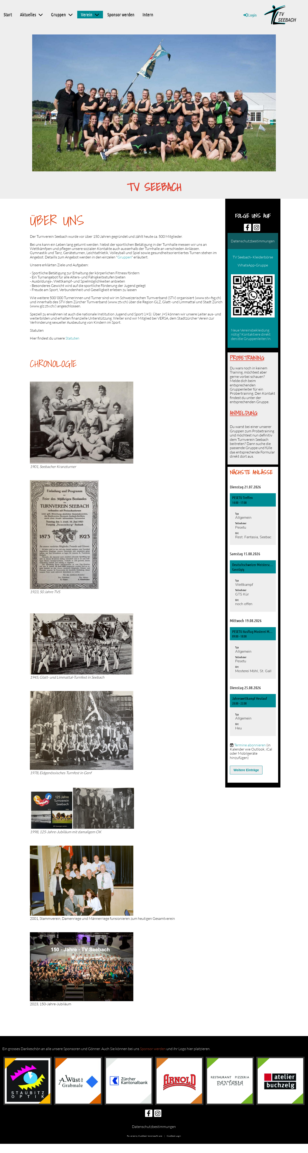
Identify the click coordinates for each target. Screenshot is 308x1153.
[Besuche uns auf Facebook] (247, 228)
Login (250, 14)
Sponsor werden (120, 14)
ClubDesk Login (174, 1135)
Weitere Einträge (246, 770)
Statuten (72, 338)
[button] (253, 519)
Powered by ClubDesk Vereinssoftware (144, 1135)
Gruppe (262, 401)
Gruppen (62, 14)
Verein (90, 14)
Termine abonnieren (250, 745)
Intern (148, 14)
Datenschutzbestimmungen (253, 241)
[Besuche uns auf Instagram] (256, 228)
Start (8, 14)
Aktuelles (31, 14)
